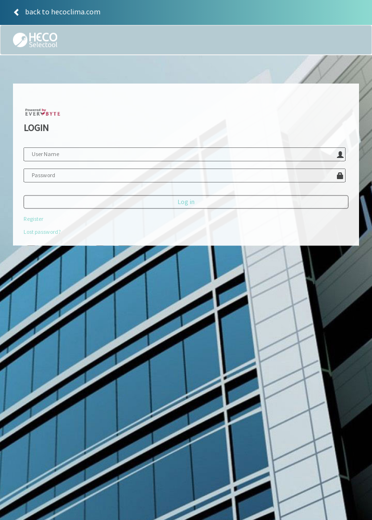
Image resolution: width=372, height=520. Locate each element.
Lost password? (42, 233)
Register (33, 220)
